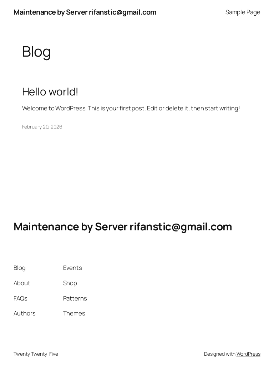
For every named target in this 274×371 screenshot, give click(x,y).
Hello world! (50, 91)
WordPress (248, 353)
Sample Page (242, 12)
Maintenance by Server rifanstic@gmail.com (85, 12)
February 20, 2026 (42, 126)
